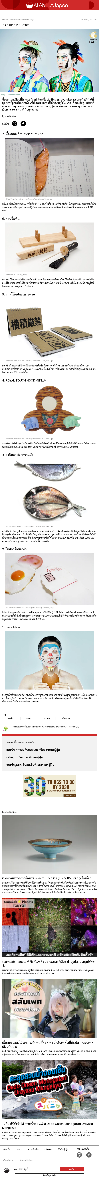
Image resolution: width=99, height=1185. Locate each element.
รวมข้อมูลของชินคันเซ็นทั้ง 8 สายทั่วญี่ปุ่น (30, 765)
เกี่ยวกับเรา (8, 1160)
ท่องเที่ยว (7, 1149)
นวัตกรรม (48, 1149)
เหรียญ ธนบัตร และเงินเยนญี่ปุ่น (24, 757)
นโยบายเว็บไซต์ (26, 1160)
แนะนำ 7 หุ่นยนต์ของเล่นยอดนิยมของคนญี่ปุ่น (33, 749)
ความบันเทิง (33, 1149)
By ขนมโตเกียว (9, 116)
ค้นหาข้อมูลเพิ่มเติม (49, 1175)
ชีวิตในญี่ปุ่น (63, 1149)
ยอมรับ (71, 1169)
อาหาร (20, 1149)
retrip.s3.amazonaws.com (10, 94)
